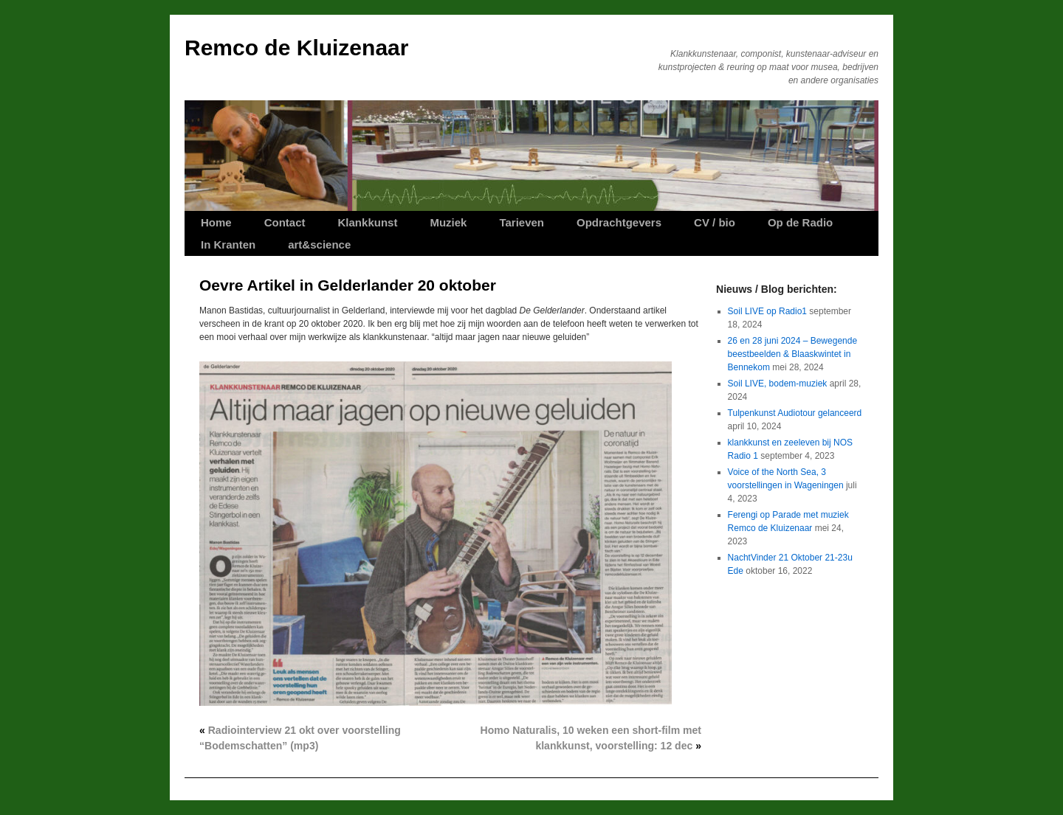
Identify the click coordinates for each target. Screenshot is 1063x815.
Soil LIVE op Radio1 (767, 311)
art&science (319, 244)
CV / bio (714, 222)
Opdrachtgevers (619, 222)
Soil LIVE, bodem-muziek (778, 383)
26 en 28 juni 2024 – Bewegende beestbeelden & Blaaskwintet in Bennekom (792, 354)
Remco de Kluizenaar (296, 47)
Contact (285, 222)
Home (216, 222)
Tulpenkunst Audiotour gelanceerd (795, 413)
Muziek (448, 222)
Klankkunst (368, 222)
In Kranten (228, 244)
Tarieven (521, 222)
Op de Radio (800, 222)
